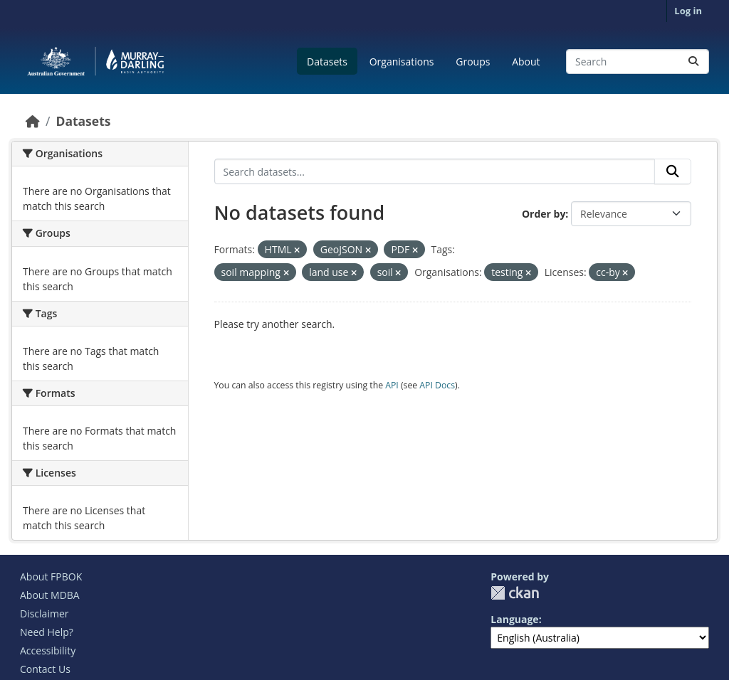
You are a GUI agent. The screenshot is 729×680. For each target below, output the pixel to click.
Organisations (401, 61)
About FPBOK (51, 576)
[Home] (33, 120)
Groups (473, 61)
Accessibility (47, 650)
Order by (543, 214)
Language (514, 619)
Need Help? (46, 632)
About (526, 61)
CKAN (515, 592)
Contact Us (45, 669)
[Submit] (693, 61)
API (392, 385)
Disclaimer (44, 613)
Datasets (327, 61)
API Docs (437, 385)
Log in (688, 10)
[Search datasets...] (637, 61)
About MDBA (50, 595)
